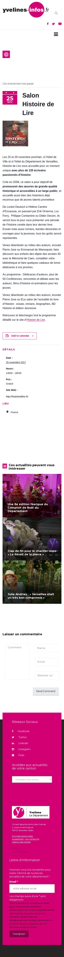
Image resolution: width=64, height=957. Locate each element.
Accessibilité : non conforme (25, 839)
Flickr (18, 755)
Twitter (19, 737)
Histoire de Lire (36, 319)
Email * (13, 881)
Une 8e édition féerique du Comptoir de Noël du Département (28, 508)
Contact (16, 848)
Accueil (7, 59)
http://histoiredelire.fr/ (17, 396)
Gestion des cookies (21, 842)
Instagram (21, 749)
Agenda (20, 59)
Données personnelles (22, 836)
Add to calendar (20, 335)
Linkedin (20, 743)
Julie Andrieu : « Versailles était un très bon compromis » (31, 596)
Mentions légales (20, 851)
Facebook (20, 731)
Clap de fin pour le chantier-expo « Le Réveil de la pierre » (32, 552)
